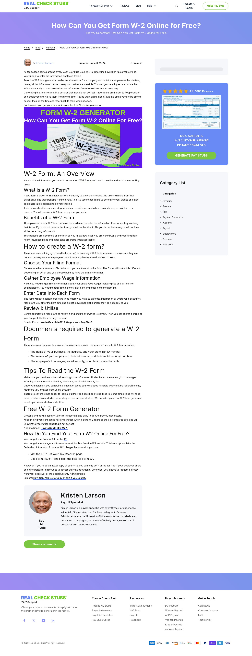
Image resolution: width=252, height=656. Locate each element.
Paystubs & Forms (101, 8)
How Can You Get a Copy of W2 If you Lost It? (59, 482)
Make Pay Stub (215, 7)
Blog (138, 7)
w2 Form (50, 52)
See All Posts (42, 528)
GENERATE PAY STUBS (191, 160)
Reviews (124, 7)
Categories (169, 198)
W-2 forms (85, 185)
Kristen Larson (44, 67)
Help (152, 8)
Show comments (44, 549)
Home (27, 52)
